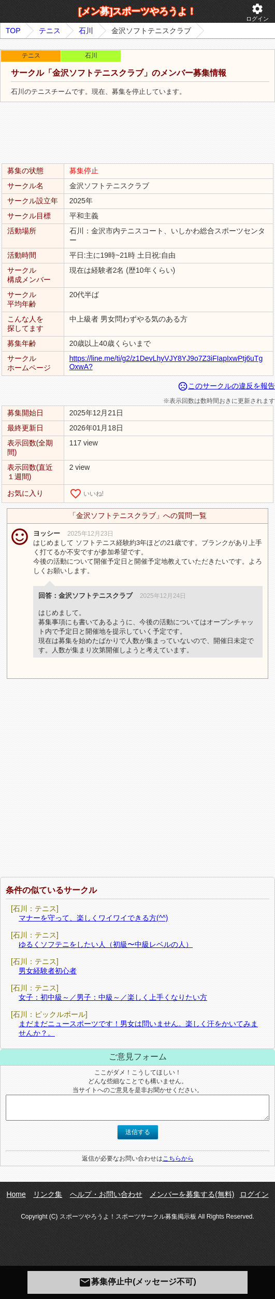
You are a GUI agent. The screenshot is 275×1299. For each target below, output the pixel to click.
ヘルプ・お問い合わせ (106, 1194)
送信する (137, 1132)
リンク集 (47, 1194)
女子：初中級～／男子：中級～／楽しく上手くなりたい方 (113, 997)
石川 (86, 30)
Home (15, 1194)
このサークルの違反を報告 (226, 386)
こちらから (178, 1158)
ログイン (257, 12)
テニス (50, 30)
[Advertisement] (138, 133)
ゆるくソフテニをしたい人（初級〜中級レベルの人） (106, 944)
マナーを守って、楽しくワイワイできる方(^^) (93, 918)
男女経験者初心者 (48, 971)
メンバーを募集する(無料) (192, 1194)
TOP (13, 30)
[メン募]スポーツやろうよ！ (138, 11)
